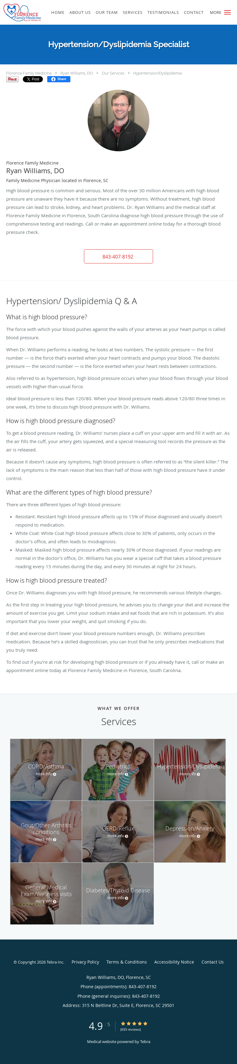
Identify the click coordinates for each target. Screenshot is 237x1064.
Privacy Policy (85, 962)
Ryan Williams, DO (76, 73)
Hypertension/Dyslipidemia (157, 73)
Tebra (145, 1041)
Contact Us (213, 962)
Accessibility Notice (174, 962)
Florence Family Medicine (29, 73)
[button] (227, 12)
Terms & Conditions (126, 962)
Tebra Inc (55, 962)
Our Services (113, 73)
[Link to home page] (27, 12)
